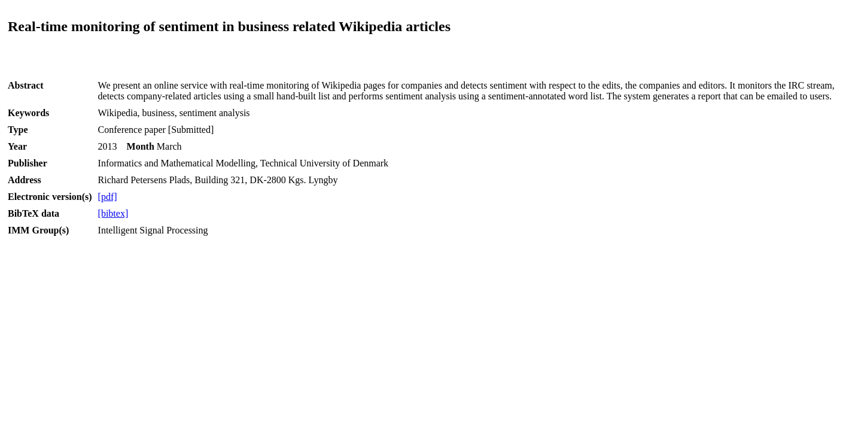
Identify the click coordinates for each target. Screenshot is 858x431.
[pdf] (107, 197)
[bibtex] (113, 213)
